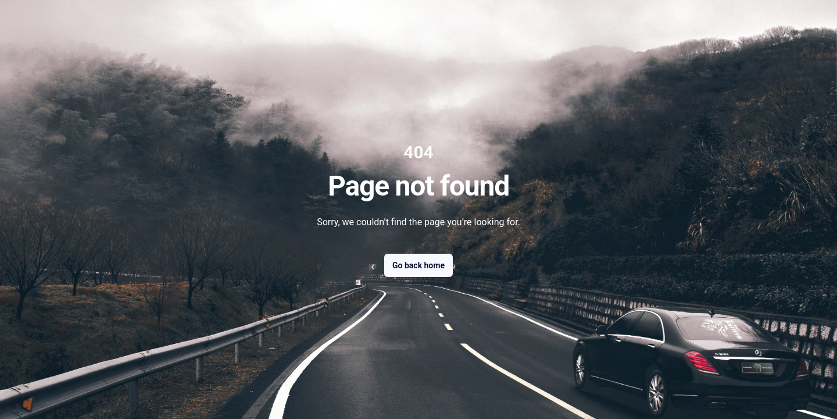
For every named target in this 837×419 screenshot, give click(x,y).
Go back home (418, 265)
